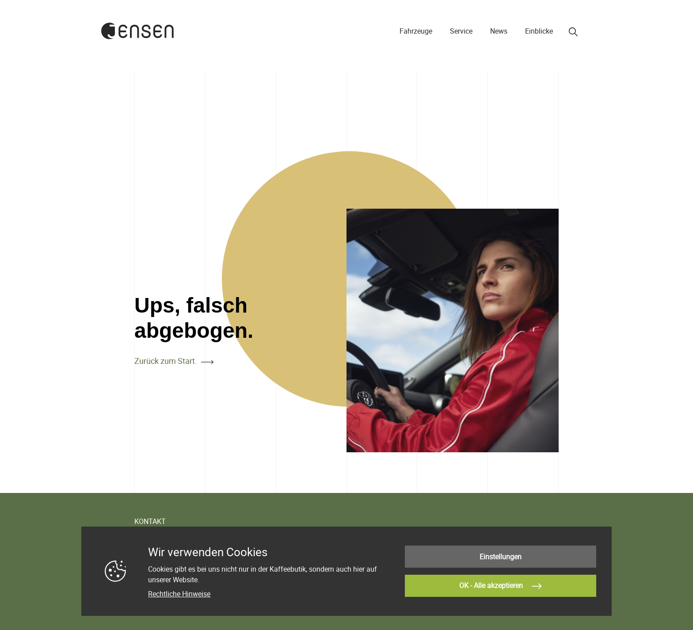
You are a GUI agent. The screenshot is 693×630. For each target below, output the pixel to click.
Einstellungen (501, 556)
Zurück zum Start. (165, 360)
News (498, 31)
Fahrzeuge (416, 31)
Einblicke (539, 31)
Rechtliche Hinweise (179, 594)
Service (461, 31)
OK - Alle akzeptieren (500, 586)
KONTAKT (150, 521)
